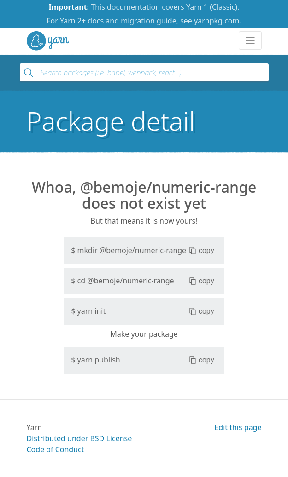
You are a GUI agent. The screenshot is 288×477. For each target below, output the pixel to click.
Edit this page (237, 427)
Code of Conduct (55, 449)
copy (201, 251)
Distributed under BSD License (79, 438)
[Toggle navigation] (250, 40)
